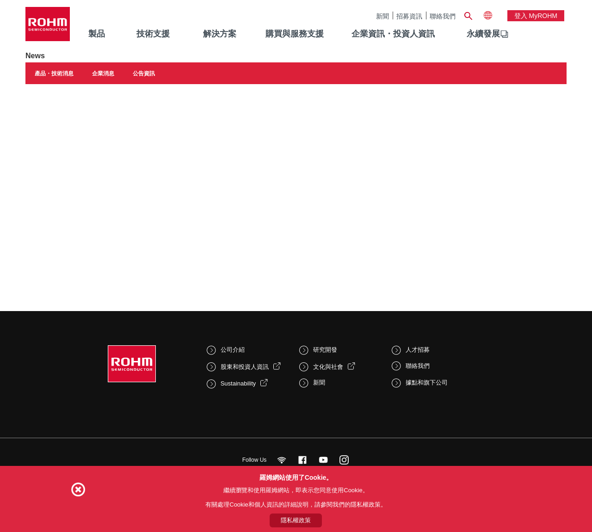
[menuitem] (483, 34)
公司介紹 (233, 349)
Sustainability (238, 383)
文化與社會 (328, 366)
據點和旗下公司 (427, 382)
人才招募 (418, 349)
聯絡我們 (443, 15)
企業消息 (103, 73)
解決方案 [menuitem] (219, 33)
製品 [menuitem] (96, 33)
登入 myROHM (535, 15)
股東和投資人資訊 (245, 366)
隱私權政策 (296, 520)
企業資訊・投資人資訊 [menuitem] (393, 33)
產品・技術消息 (54, 73)
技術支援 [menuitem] (153, 33)
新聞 (382, 15)
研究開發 (325, 349)
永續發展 (483, 33)
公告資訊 (144, 73)
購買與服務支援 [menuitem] (294, 33)
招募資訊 (409, 15)
